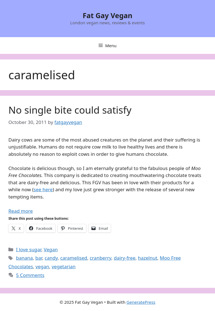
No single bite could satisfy (70, 109)
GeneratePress (141, 302)
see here (43, 189)
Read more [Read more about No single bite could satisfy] (20, 211)
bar (38, 258)
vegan (42, 266)
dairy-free (124, 258)
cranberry (100, 258)
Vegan (51, 249)
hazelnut (147, 258)
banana (24, 258)
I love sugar (28, 249)
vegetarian (63, 266)
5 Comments (30, 275)
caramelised (73, 258)
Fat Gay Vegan (107, 15)
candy (51, 258)
